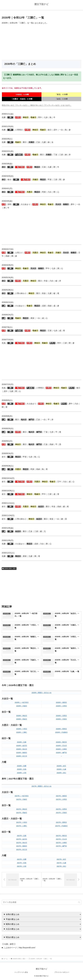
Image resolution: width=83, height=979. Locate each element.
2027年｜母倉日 (21, 812)
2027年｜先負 (21, 863)
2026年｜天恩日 (61, 715)
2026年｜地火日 (21, 749)
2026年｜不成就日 (61, 732)
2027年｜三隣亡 (21, 826)
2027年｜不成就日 (61, 826)
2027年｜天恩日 (61, 809)
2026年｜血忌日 (21, 745)
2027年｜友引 (61, 859)
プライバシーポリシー (61, 972)
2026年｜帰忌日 (61, 742)
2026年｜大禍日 (61, 749)
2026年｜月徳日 (61, 719)
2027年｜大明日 (61, 799)
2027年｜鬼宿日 (61, 796)
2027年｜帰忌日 (61, 835)
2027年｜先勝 (21, 859)
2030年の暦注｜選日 (9, 568)
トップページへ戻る (21, 972)
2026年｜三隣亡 (21, 732)
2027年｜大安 (21, 866)
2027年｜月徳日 (61, 812)
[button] (79, 902)
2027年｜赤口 (61, 866)
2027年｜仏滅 (61, 863)
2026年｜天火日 (61, 745)
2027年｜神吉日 (21, 809)
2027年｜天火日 (61, 839)
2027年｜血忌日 (21, 839)
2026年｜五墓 (21, 742)
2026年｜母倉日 (21, 719)
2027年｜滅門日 (61, 846)
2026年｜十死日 (21, 729)
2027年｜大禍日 (61, 842)
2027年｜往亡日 (21, 849)
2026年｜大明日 (61, 706)
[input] (41, 902)
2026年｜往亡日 (21, 756)
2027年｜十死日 (21, 822)
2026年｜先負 (21, 769)
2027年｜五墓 (21, 835)
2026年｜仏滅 (61, 769)
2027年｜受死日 (61, 822)
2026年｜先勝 (21, 766)
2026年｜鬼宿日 (61, 702)
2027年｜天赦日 (21, 799)
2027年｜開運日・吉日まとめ (41, 786)
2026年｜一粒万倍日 (22, 702)
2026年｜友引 (61, 766)
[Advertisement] (41, 42)
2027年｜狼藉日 (21, 846)
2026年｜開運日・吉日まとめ (41, 692)
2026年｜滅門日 (61, 752)
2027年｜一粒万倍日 (22, 796)
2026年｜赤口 (61, 773)
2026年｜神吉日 (21, 715)
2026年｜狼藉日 (21, 752)
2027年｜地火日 (21, 842)
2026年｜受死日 (61, 729)
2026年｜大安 (21, 773)
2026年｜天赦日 (21, 706)
